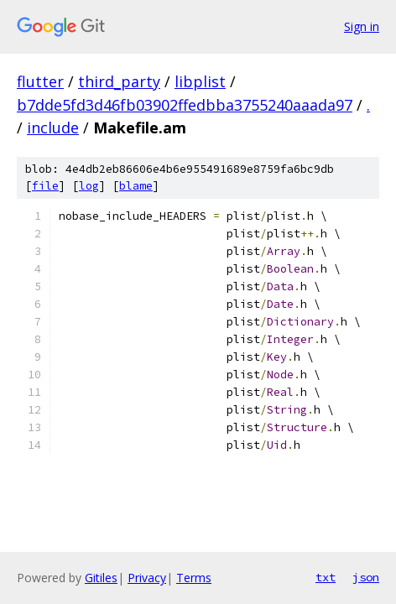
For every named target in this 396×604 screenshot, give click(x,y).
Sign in (361, 26)
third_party (119, 81)
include (53, 127)
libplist (200, 81)
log (89, 186)
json (365, 577)
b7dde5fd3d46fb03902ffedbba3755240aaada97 (184, 105)
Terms (193, 578)
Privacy (147, 578)
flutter (40, 81)
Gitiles (101, 578)
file (45, 186)
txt (325, 577)
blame (136, 186)
